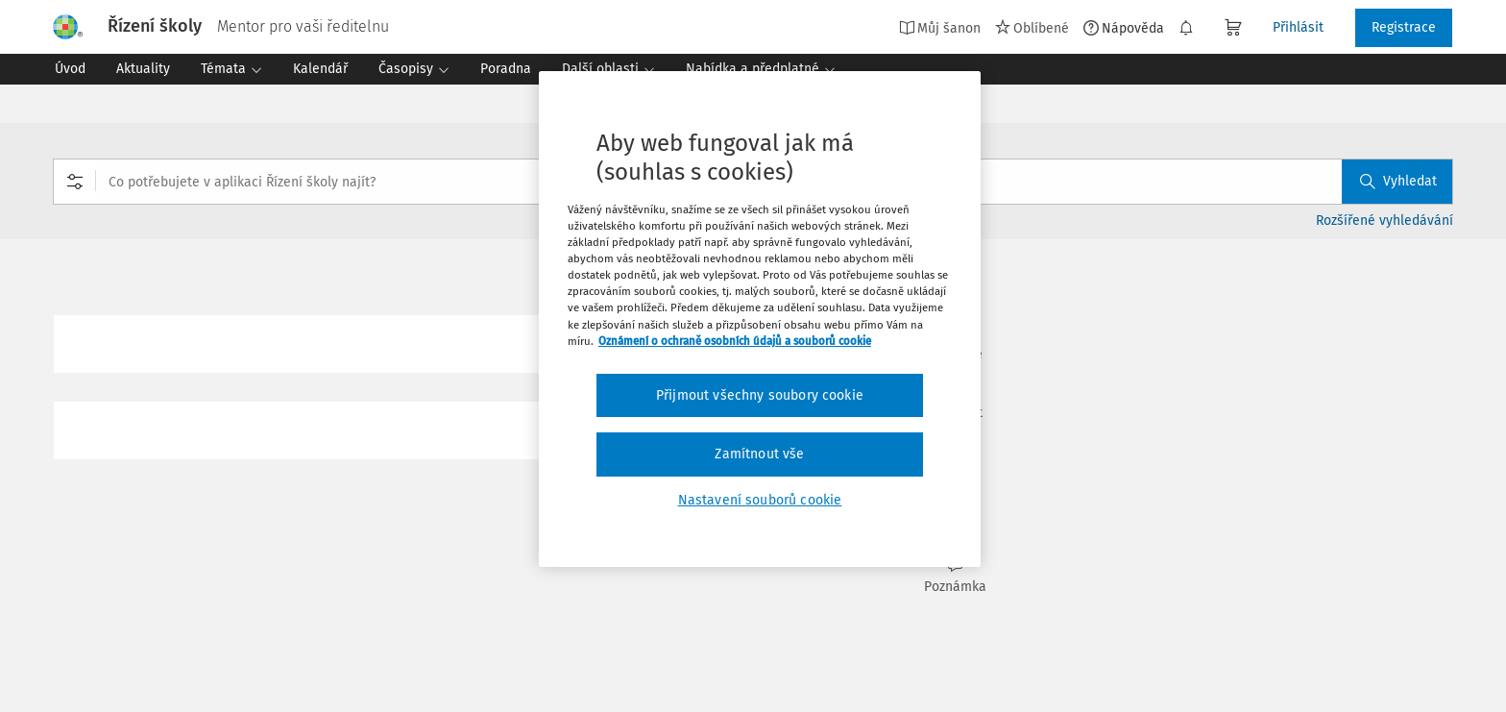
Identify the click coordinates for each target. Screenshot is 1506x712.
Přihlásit (1298, 27)
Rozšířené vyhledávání (1384, 220)
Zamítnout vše (759, 454)
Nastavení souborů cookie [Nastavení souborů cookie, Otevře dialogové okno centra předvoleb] (760, 500)
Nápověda (1123, 28)
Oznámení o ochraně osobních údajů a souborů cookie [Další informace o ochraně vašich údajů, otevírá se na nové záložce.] (734, 341)
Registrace (1404, 27)
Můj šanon (940, 28)
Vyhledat (1398, 181)
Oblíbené (1032, 28)
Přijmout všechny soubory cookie (759, 395)
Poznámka (954, 576)
